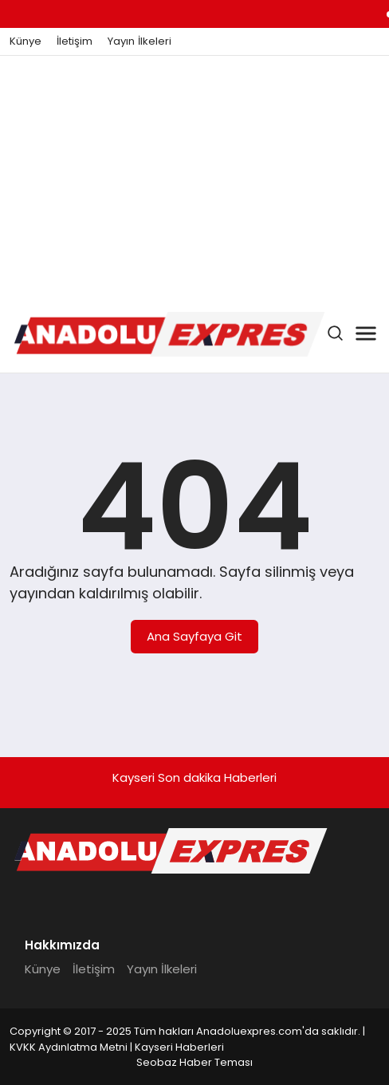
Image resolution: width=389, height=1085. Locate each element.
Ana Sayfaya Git (194, 636)
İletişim (74, 41)
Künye (25, 41)
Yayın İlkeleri (139, 41)
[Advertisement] (194, 175)
